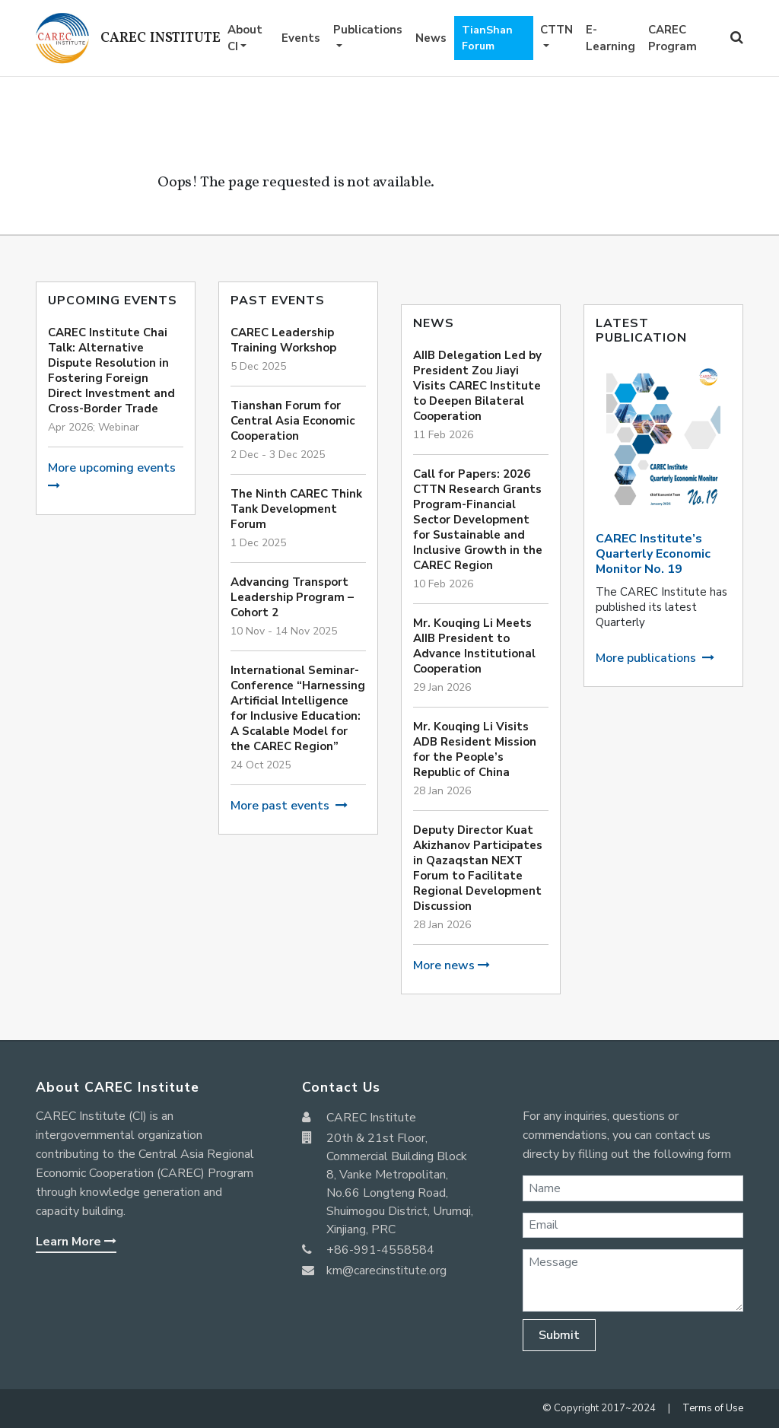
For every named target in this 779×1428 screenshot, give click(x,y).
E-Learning (610, 38)
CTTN (556, 29)
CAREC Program (672, 38)
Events (300, 38)
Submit (559, 1335)
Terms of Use (712, 1408)
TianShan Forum (487, 38)
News (431, 38)
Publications (367, 29)
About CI (244, 38)
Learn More (76, 1241)
